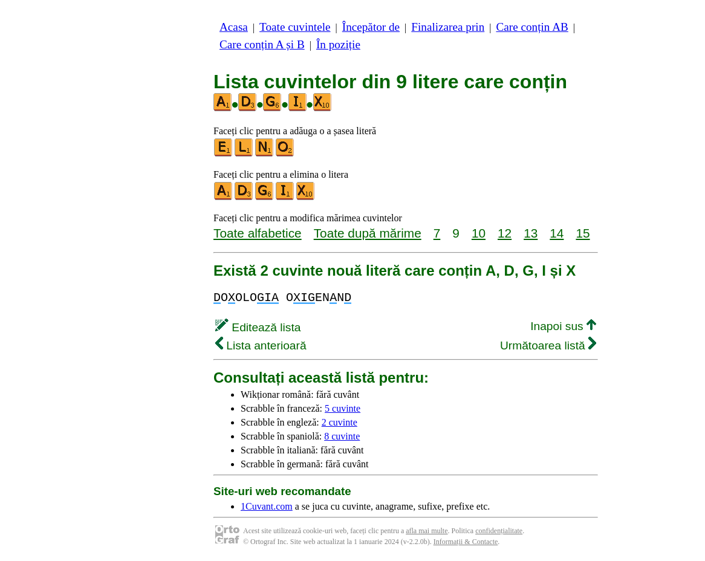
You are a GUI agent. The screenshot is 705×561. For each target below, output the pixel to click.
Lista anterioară (261, 345)
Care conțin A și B (262, 44)
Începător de (371, 27)
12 (505, 233)
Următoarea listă (548, 345)
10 (479, 233)
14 (557, 233)
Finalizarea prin (447, 27)
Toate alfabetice (257, 233)
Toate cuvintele (294, 27)
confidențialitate (498, 531)
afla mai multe (426, 531)
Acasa (233, 27)
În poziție (338, 44)
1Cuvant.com (267, 506)
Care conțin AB (532, 27)
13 (531, 233)
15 (583, 233)
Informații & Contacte (466, 541)
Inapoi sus (563, 326)
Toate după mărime (367, 233)
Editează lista (258, 327)
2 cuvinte (339, 422)
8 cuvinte (342, 436)
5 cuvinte (342, 408)
